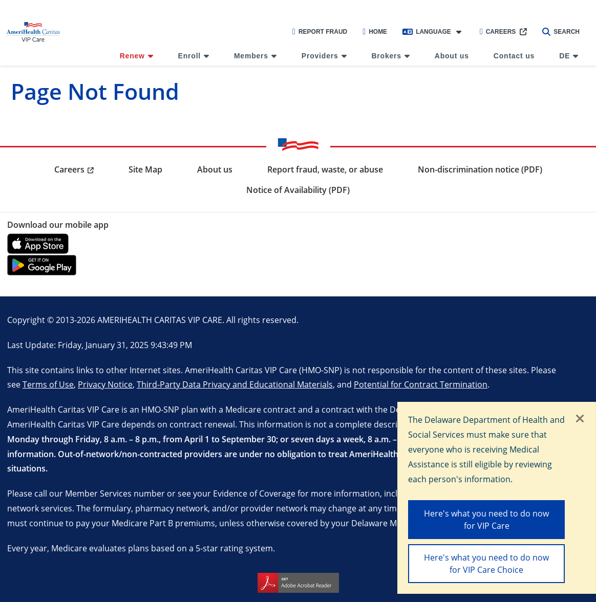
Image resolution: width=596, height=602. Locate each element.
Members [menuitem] (251, 56)
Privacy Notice (105, 384)
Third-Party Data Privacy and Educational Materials (235, 384)
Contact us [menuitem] (514, 56)
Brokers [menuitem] (386, 56)
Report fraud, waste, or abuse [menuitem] (325, 169)
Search (561, 32)
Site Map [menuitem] (145, 169)
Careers (498, 32)
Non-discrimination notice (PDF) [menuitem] (480, 169)
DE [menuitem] (564, 56)
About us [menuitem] (452, 56)
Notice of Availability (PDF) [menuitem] (298, 190)
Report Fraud (319, 32)
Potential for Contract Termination (420, 384)
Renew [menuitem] (132, 56)
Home (375, 32)
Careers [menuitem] (69, 169)
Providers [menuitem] (320, 56)
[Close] (580, 419)
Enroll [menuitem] (189, 56)
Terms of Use (48, 384)
